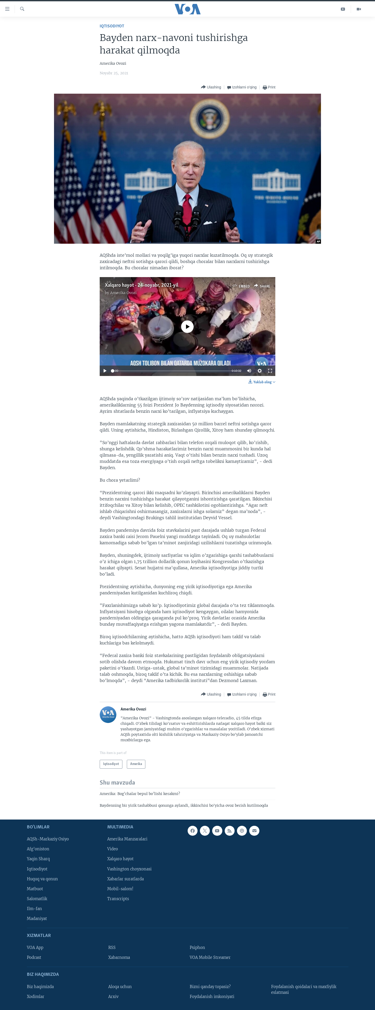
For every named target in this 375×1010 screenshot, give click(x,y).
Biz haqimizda (40, 986)
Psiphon (197, 947)
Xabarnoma (119, 957)
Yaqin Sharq (38, 859)
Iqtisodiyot (112, 26)
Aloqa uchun (120, 986)
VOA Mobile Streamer (210, 957)
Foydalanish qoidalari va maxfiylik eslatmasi (303, 989)
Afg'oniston (38, 849)
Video (112, 849)
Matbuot (35, 889)
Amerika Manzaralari (127, 839)
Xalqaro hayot (120, 859)
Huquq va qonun (42, 879)
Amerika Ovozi (123, 292)
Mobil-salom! (120, 889)
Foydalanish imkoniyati (212, 996)
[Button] (211, 87)
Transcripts (118, 899)
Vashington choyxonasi (129, 869)
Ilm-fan (34, 908)
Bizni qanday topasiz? (210, 986)
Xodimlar (35, 996)
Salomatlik (37, 899)
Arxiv (113, 996)
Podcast (34, 957)
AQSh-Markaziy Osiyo (48, 839)
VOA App (35, 947)
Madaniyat (37, 918)
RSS (112, 947)
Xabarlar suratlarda (125, 879)
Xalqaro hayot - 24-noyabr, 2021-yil (141, 285)
